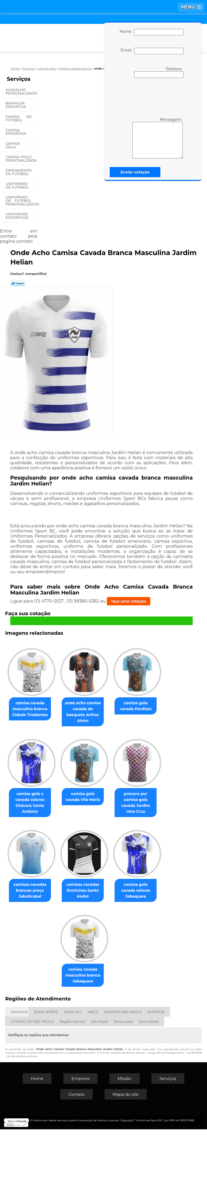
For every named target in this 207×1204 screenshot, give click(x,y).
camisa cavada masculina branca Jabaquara (110, 1050)
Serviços (18, 79)
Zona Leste (123, 1096)
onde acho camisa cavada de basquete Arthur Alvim (111, 708)
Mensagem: (157, 137)
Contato (76, 1169)
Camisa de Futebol (19, 118)
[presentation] (151, 96)
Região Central (72, 1096)
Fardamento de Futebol (19, 172)
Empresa (80, 1153)
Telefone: (159, 72)
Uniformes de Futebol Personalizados (21, 200)
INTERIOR (156, 1086)
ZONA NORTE (46, 1086)
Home (37, 1153)
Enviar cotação (135, 172)
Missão (124, 1153)
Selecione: (19, 1086)
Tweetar (17, 283)
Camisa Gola (13, 145)
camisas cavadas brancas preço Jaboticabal (54, 966)
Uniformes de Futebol (18, 185)
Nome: (152, 32)
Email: (151, 51)
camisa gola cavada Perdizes (54, 789)
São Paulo (99, 1096)
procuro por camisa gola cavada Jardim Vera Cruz (111, 881)
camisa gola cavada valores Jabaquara (54, 1047)
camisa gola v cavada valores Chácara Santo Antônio (110, 795)
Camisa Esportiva (16, 132)
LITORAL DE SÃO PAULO (32, 1096)
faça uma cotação (128, 601)
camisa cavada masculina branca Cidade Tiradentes (55, 708)
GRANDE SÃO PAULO (123, 1086)
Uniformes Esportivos (18, 216)
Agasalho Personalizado (21, 91)
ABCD (93, 1086)
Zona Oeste (149, 1096)
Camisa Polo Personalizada (21, 158)
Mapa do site (126, 1169)
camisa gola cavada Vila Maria (54, 878)
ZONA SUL (73, 1086)
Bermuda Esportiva (16, 105)
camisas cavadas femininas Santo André (110, 966)
